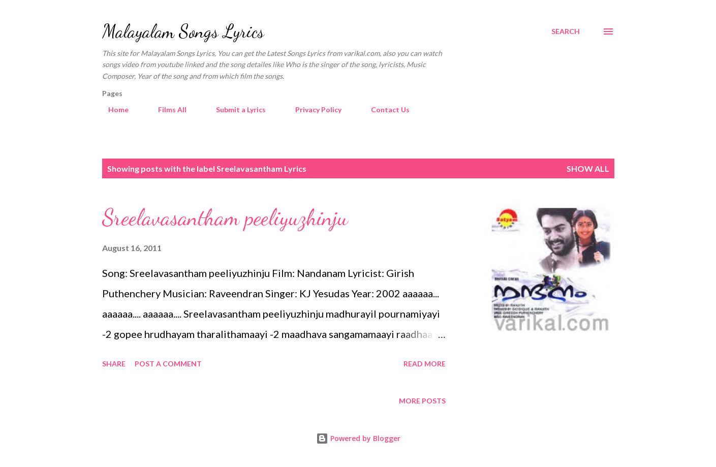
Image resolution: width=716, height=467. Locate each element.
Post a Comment (168, 363)
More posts (422, 400)
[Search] (565, 31)
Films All (166, 109)
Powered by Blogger (358, 438)
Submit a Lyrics (235, 109)
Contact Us (384, 109)
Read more (424, 363)
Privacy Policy (312, 109)
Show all (588, 168)
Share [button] (114, 363)
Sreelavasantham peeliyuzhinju (225, 217)
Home (112, 109)
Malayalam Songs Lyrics (183, 31)
